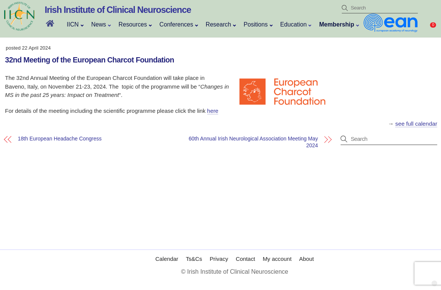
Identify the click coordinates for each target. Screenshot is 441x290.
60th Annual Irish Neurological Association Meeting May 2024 (253, 142)
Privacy (219, 259)
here (213, 111)
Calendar (166, 259)
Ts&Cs (194, 259)
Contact (245, 259)
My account (277, 259)
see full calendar (416, 123)
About (306, 259)
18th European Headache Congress (60, 139)
